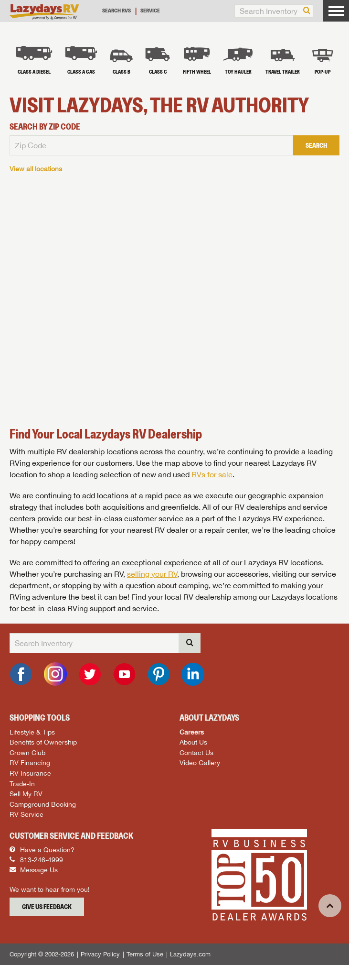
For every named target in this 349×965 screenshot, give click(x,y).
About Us (193, 742)
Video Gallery (200, 762)
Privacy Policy (100, 954)
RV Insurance (30, 773)
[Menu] (336, 11)
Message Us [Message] (34, 870)
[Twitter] (89, 674)
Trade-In (22, 783)
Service (150, 10)
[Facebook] (21, 674)
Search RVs (116, 10)
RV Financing (30, 762)
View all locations (36, 168)
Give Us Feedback (47, 906)
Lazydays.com (190, 954)
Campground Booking (43, 804)
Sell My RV (26, 794)
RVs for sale (212, 474)
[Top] (329, 905)
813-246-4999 (36, 860)
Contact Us (196, 752)
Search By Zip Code (45, 126)
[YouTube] (124, 674)
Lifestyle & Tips (32, 732)
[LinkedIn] (192, 674)
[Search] (306, 11)
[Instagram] (55, 674)
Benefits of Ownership (43, 742)
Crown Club (27, 752)
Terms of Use (145, 954)
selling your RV (152, 574)
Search (316, 145)
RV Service (26, 814)
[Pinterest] (158, 674)
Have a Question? (42, 850)
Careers (192, 732)
